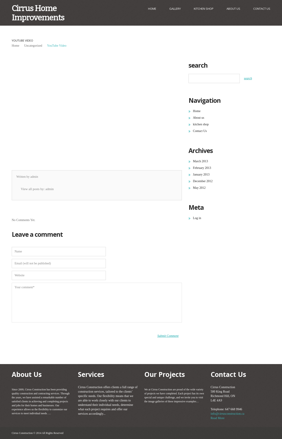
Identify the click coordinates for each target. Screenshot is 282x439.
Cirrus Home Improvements (38, 13)
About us (233, 9)
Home (152, 9)
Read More (218, 418)
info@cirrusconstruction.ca (227, 413)
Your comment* (97, 303)
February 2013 (202, 168)
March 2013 (200, 161)
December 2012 (203, 181)
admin (34, 176)
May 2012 (199, 187)
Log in (197, 218)
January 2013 (201, 174)
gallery (175, 9)
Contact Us (261, 9)
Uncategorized (33, 45)
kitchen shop (203, 9)
